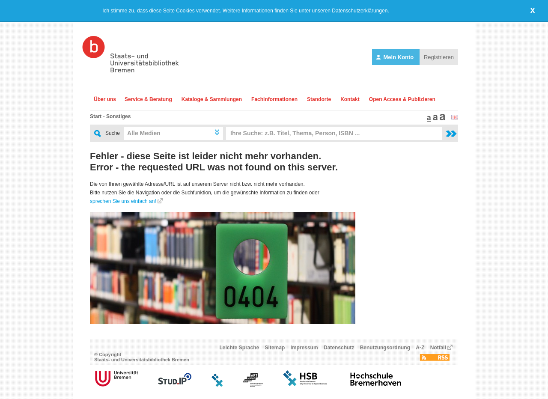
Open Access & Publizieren (402, 99)
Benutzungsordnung (385, 348)
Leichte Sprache (239, 348)
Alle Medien (144, 133)
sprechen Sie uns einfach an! (123, 201)
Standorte (319, 99)
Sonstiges (118, 116)
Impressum (304, 348)
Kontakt (350, 99)
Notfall (438, 348)
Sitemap (275, 348)
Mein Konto (395, 57)
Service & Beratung (148, 99)
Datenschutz (339, 348)
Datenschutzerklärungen (359, 11)
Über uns (105, 99)
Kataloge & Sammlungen (212, 99)
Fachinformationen (274, 99)
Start (95, 116)
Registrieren (439, 57)
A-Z (420, 348)
